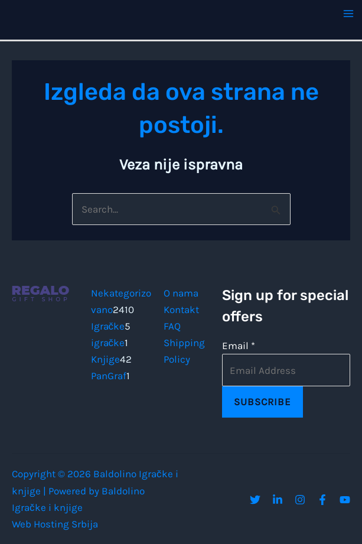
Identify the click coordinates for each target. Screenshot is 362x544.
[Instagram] (300, 499)
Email (238, 345)
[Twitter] (255, 499)
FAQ (172, 326)
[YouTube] (345, 499)
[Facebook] (322, 499)
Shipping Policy (184, 351)
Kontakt (181, 309)
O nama (181, 293)
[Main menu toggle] (349, 13)
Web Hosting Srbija (55, 524)
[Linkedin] (277, 499)
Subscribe (262, 402)
